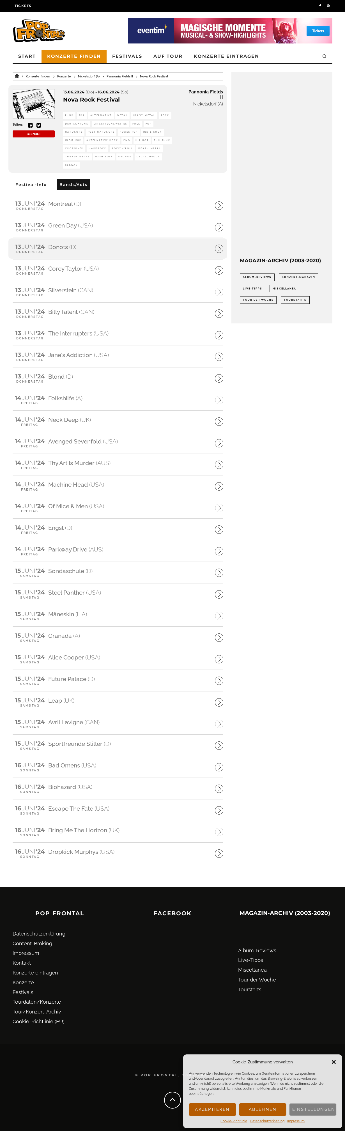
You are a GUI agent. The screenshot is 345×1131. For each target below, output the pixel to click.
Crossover (74, 149)
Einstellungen (313, 1109)
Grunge (125, 157)
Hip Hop (142, 140)
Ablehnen (263, 1109)
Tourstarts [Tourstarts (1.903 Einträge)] (295, 299)
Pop (148, 124)
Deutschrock (148, 157)
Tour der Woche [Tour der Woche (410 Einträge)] (258, 299)
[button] (334, 1062)
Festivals (127, 56)
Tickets (23, 6)
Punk (69, 115)
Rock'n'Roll (122, 149)
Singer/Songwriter (110, 124)
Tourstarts (249, 989)
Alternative (101, 115)
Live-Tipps (250, 960)
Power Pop (128, 132)
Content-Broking (32, 943)
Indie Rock (152, 132)
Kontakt (22, 963)
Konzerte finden (74, 56)
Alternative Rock (102, 140)
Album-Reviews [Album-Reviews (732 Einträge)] (257, 277)
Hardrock (97, 149)
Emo (126, 140)
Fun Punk (162, 140)
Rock (165, 115)
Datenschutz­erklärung (267, 1121)
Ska (82, 115)
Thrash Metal (77, 157)
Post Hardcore (101, 132)
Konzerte (23, 982)
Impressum (296, 1121)
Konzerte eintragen (226, 56)
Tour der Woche (257, 980)
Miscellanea (252, 970)
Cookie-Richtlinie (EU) (39, 1021)
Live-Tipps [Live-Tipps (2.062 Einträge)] (252, 288)
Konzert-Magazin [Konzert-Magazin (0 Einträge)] (298, 277)
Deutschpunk (76, 124)
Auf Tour (168, 56)
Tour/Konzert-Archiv (37, 1012)
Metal (122, 115)
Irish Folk (104, 157)
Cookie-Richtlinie (233, 1121)
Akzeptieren (212, 1109)
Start (27, 56)
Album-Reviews (257, 950)
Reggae (71, 165)
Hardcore (73, 132)
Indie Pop (73, 140)
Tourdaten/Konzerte (37, 1002)
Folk (136, 124)
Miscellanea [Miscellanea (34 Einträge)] (284, 288)
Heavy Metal (144, 115)
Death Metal (149, 149)
